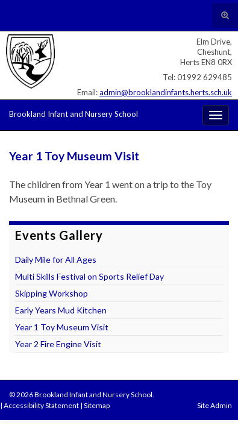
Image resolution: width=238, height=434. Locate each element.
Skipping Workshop (51, 293)
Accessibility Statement (41, 405)
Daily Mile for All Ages (55, 259)
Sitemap (97, 405)
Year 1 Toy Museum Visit (61, 327)
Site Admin (214, 405)
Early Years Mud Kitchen (61, 310)
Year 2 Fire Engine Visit (58, 344)
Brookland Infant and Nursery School (73, 114)
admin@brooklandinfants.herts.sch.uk (165, 92)
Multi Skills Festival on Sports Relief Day (89, 276)
